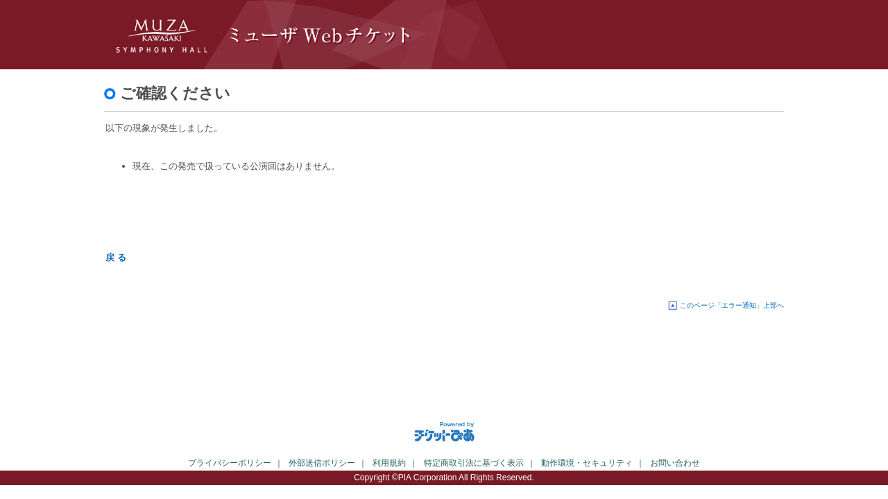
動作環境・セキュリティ (587, 463)
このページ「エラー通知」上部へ (732, 305)
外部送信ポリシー (322, 463)
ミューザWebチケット (340, 34)
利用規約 (389, 463)
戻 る (115, 257)
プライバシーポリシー (229, 463)
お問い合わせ (675, 463)
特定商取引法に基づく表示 (474, 463)
